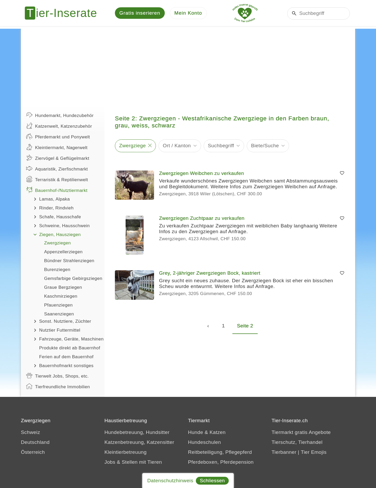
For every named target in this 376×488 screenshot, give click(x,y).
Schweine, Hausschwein (64, 225)
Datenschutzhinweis (170, 480)
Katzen (217, 432)
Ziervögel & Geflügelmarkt (57, 158)
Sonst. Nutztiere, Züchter (65, 321)
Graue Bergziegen (63, 287)
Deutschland (35, 442)
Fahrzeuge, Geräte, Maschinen (71, 339)
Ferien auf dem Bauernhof (66, 356)
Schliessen (212, 480)
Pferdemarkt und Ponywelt (58, 136)
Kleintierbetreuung (125, 452)
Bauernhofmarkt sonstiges (66, 365)
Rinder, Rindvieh (56, 207)
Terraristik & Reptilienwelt (57, 179)
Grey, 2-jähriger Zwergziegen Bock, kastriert (209, 273)
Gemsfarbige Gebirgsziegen (73, 278)
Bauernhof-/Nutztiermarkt (56, 190)
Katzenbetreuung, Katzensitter (139, 442)
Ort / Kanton (177, 145)
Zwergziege (132, 145)
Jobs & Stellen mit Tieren (133, 462)
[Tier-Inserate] (64, 13)
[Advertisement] (188, 65)
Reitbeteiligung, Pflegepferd (220, 452)
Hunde (195, 432)
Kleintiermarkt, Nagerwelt (56, 147)
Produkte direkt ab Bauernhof (69, 347)
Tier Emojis (314, 452)
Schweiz (30, 432)
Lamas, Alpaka (54, 199)
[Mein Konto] (188, 13)
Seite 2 (245, 325)
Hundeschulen (204, 442)
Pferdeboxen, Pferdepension (221, 462)
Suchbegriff (221, 145)
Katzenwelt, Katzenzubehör (59, 125)
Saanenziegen (59, 313)
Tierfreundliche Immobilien (58, 386)
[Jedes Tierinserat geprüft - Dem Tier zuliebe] (245, 13)
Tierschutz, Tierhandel (297, 442)
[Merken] (342, 173)
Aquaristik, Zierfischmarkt (57, 168)
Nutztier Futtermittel (59, 330)
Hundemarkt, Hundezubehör (60, 115)
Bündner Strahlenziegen (69, 260)
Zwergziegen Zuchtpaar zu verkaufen (201, 218)
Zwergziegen (57, 242)
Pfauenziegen (58, 305)
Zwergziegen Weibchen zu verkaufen (201, 173)
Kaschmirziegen (60, 296)
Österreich (33, 452)
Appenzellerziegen (63, 251)
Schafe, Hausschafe (60, 216)
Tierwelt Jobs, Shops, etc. (57, 375)
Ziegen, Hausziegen (60, 234)
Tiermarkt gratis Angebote (301, 432)
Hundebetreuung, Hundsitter (136, 432)
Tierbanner (284, 452)
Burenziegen (57, 269)
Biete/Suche (265, 145)
